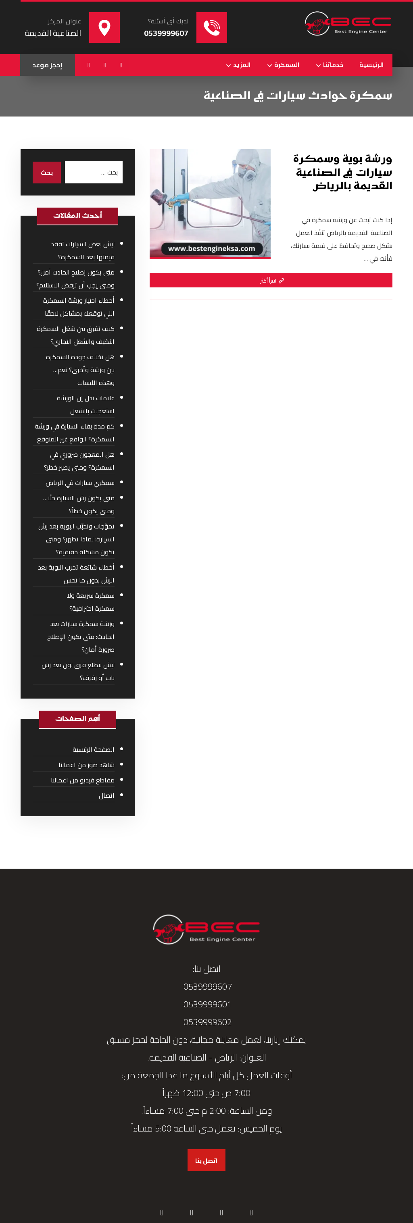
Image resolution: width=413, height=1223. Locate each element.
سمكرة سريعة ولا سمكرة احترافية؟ (91, 601)
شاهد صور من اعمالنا (86, 765)
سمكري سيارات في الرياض (80, 482)
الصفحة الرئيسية (94, 749)
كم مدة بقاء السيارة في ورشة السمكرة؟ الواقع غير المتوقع (75, 432)
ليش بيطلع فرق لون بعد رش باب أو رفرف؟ (78, 671)
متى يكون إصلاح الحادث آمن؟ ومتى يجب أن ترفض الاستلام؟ (75, 278)
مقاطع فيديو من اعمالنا (83, 780)
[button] (121, 65)
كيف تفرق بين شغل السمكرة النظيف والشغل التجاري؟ (76, 334)
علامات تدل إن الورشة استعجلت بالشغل (86, 404)
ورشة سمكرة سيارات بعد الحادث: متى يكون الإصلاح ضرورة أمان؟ (81, 636)
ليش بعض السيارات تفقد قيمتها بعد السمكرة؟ (83, 250)
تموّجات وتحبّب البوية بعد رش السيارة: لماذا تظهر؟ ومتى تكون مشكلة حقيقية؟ (76, 539)
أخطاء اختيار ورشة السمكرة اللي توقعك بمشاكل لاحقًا (79, 306)
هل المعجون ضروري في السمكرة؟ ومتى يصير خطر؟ (79, 460)
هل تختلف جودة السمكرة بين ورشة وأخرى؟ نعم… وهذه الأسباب (80, 370)
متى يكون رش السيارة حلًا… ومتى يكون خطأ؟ (79, 504)
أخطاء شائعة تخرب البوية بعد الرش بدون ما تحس (76, 573)
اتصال (107, 795)
